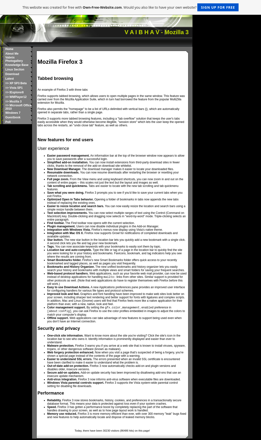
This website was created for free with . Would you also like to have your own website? (130, 7)
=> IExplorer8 (14, 92)
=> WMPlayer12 (16, 97)
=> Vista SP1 (14, 87)
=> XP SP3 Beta (16, 83)
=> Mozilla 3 (13, 101)
